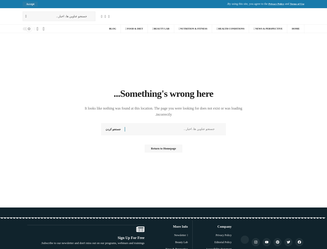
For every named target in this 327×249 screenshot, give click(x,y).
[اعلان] (37, 29)
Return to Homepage (163, 150)
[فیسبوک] (109, 16)
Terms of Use (296, 4)
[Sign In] (43, 29)
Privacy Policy (273, 4)
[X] (105, 16)
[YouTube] (102, 16)
